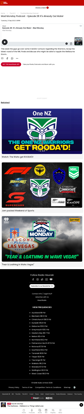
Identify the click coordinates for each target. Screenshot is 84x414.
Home (3, 13)
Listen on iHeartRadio (42, 404)
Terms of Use (27, 387)
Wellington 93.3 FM (40, 370)
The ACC (13, 13)
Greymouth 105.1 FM (40, 329)
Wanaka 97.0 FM (39, 367)
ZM (13, 394)
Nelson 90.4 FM (38, 336)
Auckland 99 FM (38, 312)
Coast (31, 394)
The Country (78, 394)
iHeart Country (49, 394)
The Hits (17, 394)
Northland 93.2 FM (39, 339)
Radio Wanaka (61, 394)
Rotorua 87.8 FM (39, 346)
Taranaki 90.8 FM (39, 353)
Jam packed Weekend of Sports (42, 187)
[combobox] (17, 58)
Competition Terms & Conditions (48, 387)
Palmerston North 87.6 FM (43, 343)
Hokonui (70, 394)
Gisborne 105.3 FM (39, 326)
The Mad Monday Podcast (29, 13)
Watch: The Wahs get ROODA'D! (42, 133)
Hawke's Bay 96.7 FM (41, 333)
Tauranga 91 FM (38, 360)
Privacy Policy (14, 387)
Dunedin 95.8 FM (39, 323)
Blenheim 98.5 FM (39, 316)
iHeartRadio (42, 300)
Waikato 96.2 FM (39, 363)
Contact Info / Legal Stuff (42, 294)
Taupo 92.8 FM (38, 356)
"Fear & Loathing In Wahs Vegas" (42, 241)
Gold (42, 394)
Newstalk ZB (6, 394)
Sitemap (67, 387)
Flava (37, 394)
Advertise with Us (42, 297)
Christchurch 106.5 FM (41, 319)
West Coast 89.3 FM (40, 373)
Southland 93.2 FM (39, 350)
